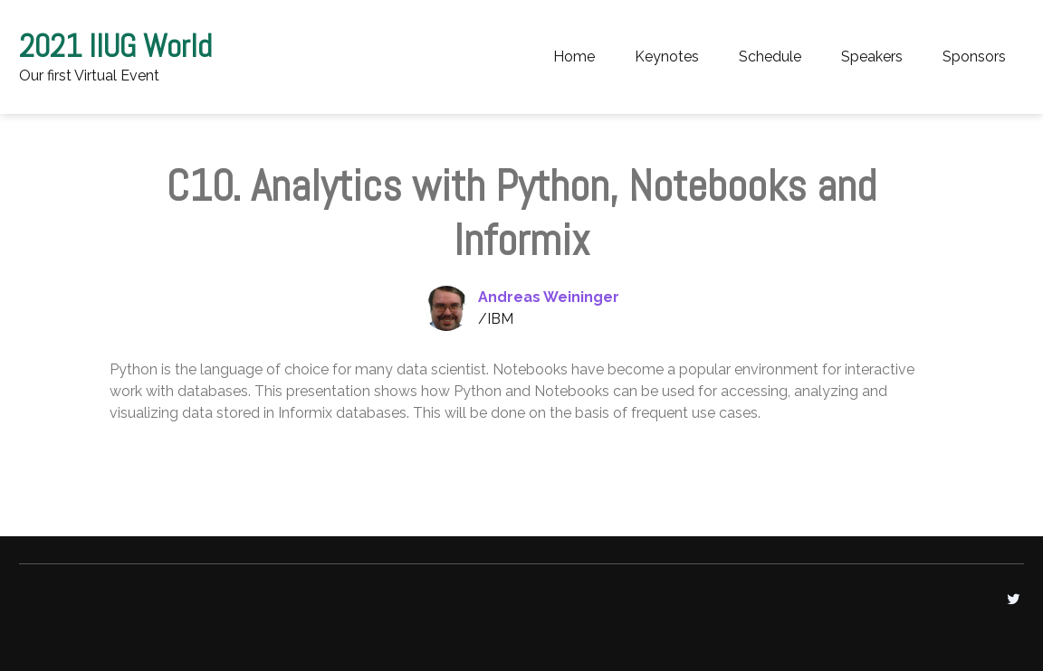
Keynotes (667, 56)
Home (574, 56)
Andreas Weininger (548, 297)
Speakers (872, 56)
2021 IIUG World (115, 46)
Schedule (770, 56)
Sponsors (974, 56)
